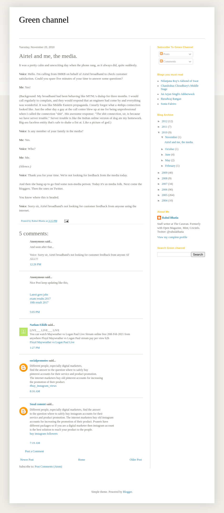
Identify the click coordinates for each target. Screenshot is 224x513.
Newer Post (27, 459)
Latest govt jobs (39, 294)
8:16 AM (35, 391)
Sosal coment (38, 404)
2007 (165, 184)
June (168, 154)
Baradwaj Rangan (171, 99)
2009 (165, 172)
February (170, 165)
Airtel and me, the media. (178, 142)
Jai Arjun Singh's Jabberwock (178, 94)
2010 (165, 132)
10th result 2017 (39, 302)
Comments (168, 61)
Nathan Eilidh (38, 325)
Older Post (136, 459)
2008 (165, 178)
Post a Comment (34, 451)
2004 (165, 200)
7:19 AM (35, 443)
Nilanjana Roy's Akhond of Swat (179, 81)
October (170, 149)
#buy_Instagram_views (43, 385)
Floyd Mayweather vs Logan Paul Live (52, 342)
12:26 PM (35, 264)
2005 (165, 195)
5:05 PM (35, 312)
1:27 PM (35, 347)
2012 (165, 121)
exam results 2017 (40, 298)
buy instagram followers (44, 433)
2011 (165, 126)
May (168, 160)
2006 (165, 189)
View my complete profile (172, 237)
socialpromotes (39, 360)
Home (81, 459)
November (171, 137)
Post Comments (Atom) (48, 466)
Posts (164, 54)
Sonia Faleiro (168, 104)
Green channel (44, 20)
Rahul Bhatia (170, 217)
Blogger (127, 491)
